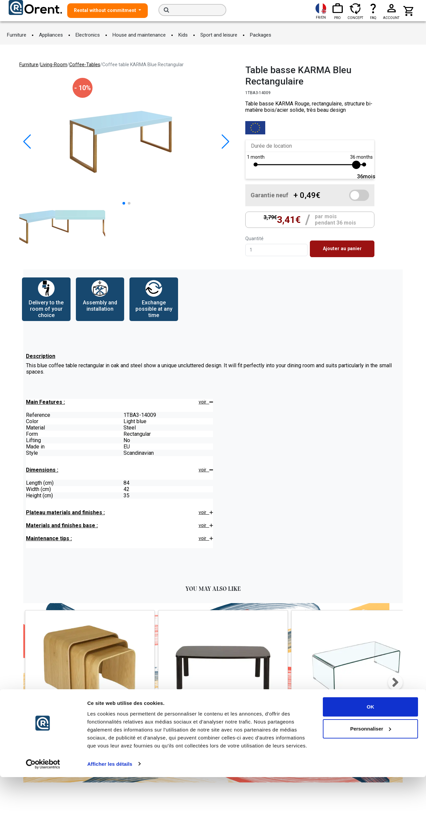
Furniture (16, 35)
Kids (183, 35)
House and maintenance (139, 35)
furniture (28, 64)
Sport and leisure (218, 35)
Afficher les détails (109, 812)
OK (370, 755)
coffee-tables (84, 64)
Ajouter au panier (342, 248)
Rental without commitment (105, 10)
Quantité (254, 238)
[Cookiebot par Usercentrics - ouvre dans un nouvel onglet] (43, 812)
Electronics (88, 35)
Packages (260, 35)
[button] (225, 141)
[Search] (192, 10)
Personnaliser (370, 776)
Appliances (51, 35)
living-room (53, 64)
